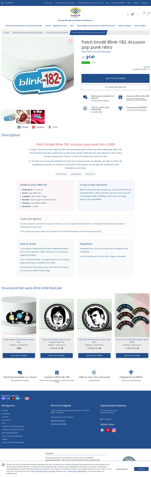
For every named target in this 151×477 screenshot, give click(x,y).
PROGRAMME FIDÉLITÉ (9, 433)
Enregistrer (38, 127)
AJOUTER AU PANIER (115, 78)
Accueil (6, 32)
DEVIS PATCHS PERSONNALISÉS (12, 426)
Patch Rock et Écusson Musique (96, 51)
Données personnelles (59, 424)
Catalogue (5, 414)
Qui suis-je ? (6, 420)
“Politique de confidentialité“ (76, 471)
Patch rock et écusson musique (57, 32)
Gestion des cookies (58, 420)
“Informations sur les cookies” (45, 471)
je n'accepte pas (121, 469)
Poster (53, 127)
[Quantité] (86, 68)
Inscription (144, 3)
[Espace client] (138, 14)
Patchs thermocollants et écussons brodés (28, 32)
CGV (3, 423)
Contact (135, 3)
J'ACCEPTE (141, 469)
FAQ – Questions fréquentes (11, 436)
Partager (23, 127)
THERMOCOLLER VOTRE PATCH (12, 430)
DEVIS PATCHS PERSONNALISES (12, 442)
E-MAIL (4, 439)
